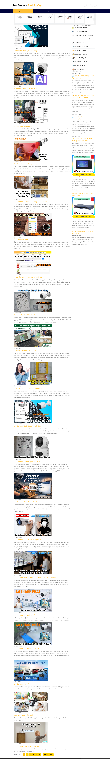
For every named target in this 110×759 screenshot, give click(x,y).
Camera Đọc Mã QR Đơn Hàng (25, 315)
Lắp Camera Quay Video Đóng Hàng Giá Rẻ (30, 202)
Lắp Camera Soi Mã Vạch (23, 126)
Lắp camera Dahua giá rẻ (81, 39)
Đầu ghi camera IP (78, 69)
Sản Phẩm (69, 11)
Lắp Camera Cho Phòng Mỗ (24, 615)
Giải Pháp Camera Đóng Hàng (25, 164)
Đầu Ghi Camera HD (79, 65)
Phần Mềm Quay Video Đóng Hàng (27, 88)
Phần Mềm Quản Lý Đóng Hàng (25, 51)
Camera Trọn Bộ (57, 11)
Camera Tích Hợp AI (79, 58)
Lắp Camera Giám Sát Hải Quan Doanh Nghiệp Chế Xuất (35, 577)
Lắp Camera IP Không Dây (80, 50)
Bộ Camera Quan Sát (79, 28)
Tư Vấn (78, 11)
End (51, 755)
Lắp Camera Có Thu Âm (80, 46)
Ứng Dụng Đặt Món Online (23, 239)
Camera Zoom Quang (79, 54)
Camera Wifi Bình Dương (42, 11)
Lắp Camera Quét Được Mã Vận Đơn (27, 426)
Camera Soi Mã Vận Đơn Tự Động (26, 350)
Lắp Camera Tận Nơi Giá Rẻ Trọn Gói (27, 540)
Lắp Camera (27, 5)
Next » (46, 755)
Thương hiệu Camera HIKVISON (82, 35)
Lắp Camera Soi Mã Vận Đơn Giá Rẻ (27, 462)
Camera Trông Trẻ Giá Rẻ (23, 715)
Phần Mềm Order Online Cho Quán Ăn (28, 277)
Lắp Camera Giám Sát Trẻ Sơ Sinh (26, 746)
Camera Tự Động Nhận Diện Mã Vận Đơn (29, 388)
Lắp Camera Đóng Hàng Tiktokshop (27, 502)
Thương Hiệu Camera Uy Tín (23, 11)
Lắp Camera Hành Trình (23, 684)
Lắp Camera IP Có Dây (79, 62)
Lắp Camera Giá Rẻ (79, 43)
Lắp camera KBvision (79, 31)
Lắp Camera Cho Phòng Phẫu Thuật (27, 648)
